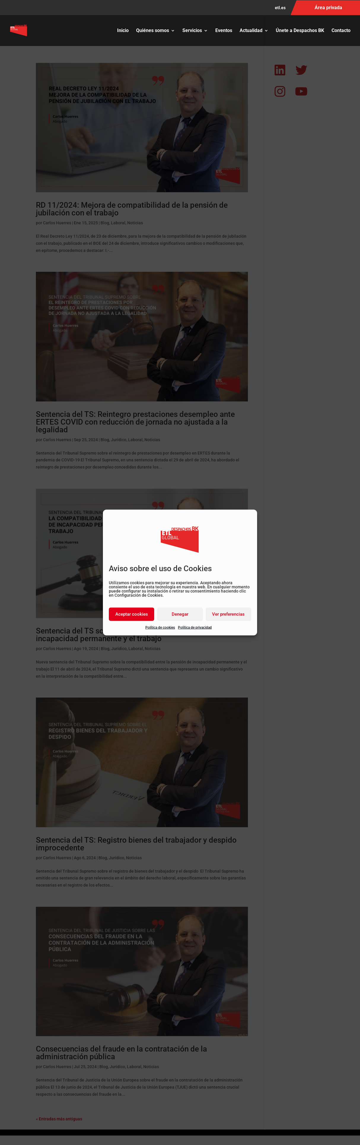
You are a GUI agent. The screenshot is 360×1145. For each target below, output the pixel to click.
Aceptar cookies (131, 614)
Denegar (180, 614)
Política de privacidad (195, 627)
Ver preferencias (228, 614)
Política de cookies (160, 627)
